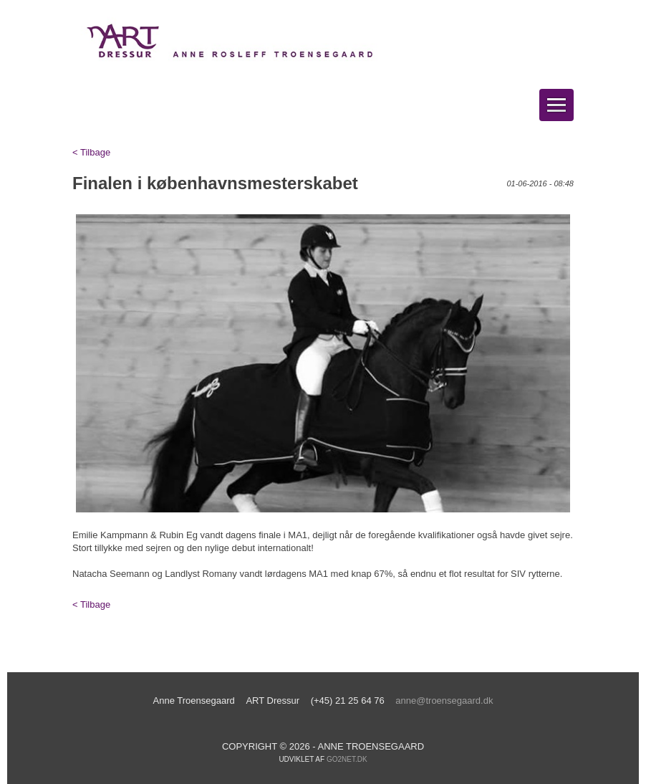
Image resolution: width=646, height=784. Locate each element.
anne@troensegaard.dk (444, 700)
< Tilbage (91, 152)
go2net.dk (347, 759)
